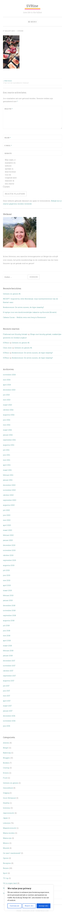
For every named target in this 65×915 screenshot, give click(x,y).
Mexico (6, 843)
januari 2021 (7, 480)
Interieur (6, 808)
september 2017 (9, 676)
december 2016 (9, 716)
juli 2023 (6, 395)
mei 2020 (6, 520)
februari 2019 (8, 595)
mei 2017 (6, 696)
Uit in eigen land (10, 883)
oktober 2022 (8, 410)
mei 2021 (6, 460)
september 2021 (9, 440)
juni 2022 (6, 420)
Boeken (6, 763)
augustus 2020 (9, 505)
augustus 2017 (8, 681)
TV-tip (5, 878)
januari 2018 (8, 655)
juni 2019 (6, 575)
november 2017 (9, 665)
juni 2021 (6, 455)
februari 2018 (8, 650)
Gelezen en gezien (10, 783)
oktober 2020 (8, 495)
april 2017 (7, 701)
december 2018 (9, 605)
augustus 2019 (8, 565)
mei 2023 (6, 400)
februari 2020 (8, 535)
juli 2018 (6, 625)
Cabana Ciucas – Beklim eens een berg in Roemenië (24, 317)
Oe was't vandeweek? (12, 853)
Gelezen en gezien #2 (12, 294)
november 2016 (9, 721)
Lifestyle (6, 823)
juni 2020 (6, 515)
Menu (34, 22)
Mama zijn (7, 838)
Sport (5, 873)
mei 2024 (6, 380)
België (5, 748)
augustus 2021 (8, 445)
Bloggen (6, 758)
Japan (5, 818)
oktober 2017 (8, 671)
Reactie (9, 109)
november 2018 (9, 610)
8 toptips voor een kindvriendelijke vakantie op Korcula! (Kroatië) (30, 312)
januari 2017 (7, 711)
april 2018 (7, 640)
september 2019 (9, 560)
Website (8, 153)
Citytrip (6, 768)
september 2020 (9, 500)
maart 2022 (7, 430)
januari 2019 (8, 600)
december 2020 (9, 485)
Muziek (6, 848)
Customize (14, 906)
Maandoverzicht (9, 828)
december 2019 (9, 545)
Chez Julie (7, 348)
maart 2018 (7, 645)
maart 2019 (7, 590)
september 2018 (9, 615)
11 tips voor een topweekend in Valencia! (17, 82)
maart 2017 (7, 706)
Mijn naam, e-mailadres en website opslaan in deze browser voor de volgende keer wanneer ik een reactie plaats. (11, 173)
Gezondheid (8, 788)
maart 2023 (7, 405)
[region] (28, 898)
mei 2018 (6, 635)
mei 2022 (6, 425)
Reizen (6, 868)
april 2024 (7, 385)
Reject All (29, 906)
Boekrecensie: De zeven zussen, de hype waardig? (23, 307)
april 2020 (7, 525)
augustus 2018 (8, 620)
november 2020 (9, 490)
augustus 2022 (8, 415)
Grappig (6, 793)
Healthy (6, 803)
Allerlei (6, 743)
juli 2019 (6, 570)
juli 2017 (6, 686)
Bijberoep (7, 753)
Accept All (43, 906)
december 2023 (9, 390)
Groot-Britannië (9, 798)
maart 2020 (7, 530)
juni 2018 (6, 630)
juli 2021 (6, 450)
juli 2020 (6, 510)
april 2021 (7, 465)
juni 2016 (6, 726)
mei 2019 (6, 580)
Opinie (5, 858)
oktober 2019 (8, 555)
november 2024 (9, 374)
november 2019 (9, 550)
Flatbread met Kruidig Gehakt (15, 334)
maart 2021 (7, 470)
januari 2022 (8, 435)
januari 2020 (8, 540)
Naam (8, 138)
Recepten (7, 863)
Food (5, 778)
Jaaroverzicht (8, 813)
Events (6, 773)
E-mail (8, 145)
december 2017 (9, 660)
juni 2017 (6, 691)
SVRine (32, 6)
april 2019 (7, 585)
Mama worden (9, 833)
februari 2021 (8, 475)
